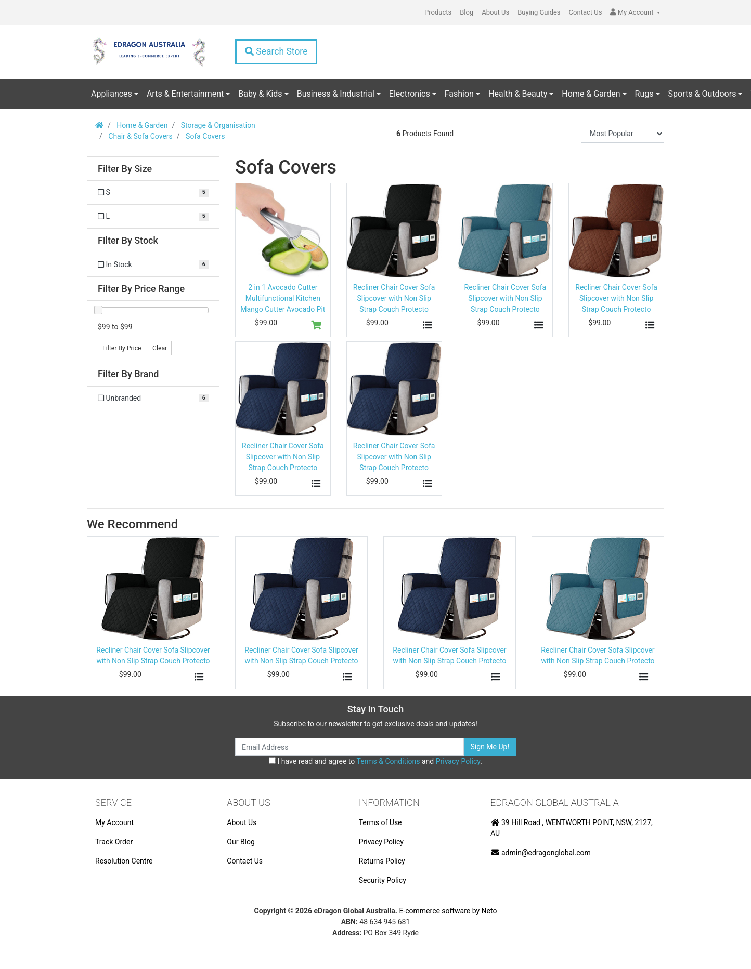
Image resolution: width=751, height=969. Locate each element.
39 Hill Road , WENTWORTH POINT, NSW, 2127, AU (571, 828)
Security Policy (382, 880)
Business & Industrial (335, 94)
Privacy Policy (458, 761)
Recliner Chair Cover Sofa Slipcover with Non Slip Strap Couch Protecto (394, 298)
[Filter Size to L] (153, 216)
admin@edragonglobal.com (540, 852)
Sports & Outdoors (702, 94)
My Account (114, 822)
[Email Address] (349, 747)
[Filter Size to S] (153, 192)
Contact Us (585, 12)
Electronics (409, 94)
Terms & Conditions (388, 761)
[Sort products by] (622, 134)
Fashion (459, 94)
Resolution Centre (123, 861)
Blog (466, 12)
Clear (159, 348)
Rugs (644, 94)
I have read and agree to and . (375, 761)
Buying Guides (538, 12)
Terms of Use (380, 822)
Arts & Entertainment (185, 94)
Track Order (114, 842)
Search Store (276, 51)
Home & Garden (591, 94)
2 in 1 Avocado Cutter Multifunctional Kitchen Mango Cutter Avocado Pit (282, 298)
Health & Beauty (517, 94)
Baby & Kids (260, 94)
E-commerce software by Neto (448, 911)
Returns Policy (382, 861)
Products (437, 12)
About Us (495, 12)
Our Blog (241, 842)
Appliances (111, 94)
